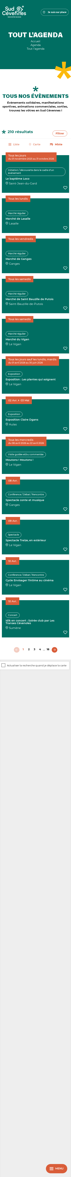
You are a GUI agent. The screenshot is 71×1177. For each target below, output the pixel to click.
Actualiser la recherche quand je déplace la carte (37, 665)
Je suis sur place (55, 12)
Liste (16, 144)
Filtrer (60, 133)
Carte (36, 144)
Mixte (58, 144)
